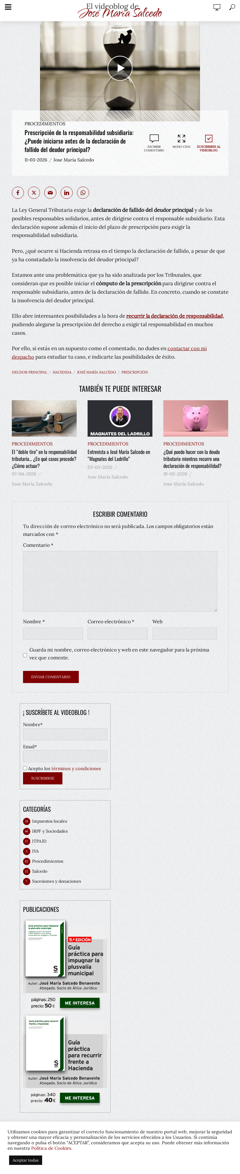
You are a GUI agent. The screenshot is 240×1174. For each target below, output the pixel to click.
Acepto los (62, 768)
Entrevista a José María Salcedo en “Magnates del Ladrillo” (119, 455)
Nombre (34, 621)
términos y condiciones (76, 768)
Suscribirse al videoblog (208, 143)
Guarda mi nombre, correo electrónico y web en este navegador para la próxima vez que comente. (119, 653)
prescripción (135, 372)
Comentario (38, 544)
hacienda (62, 372)
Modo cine (181, 141)
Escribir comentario (154, 148)
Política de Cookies (51, 1148)
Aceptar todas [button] (25, 1160)
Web (157, 621)
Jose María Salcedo (73, 160)
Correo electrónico (111, 621)
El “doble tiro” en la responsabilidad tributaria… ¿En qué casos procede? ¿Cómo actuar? (44, 458)
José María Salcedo (96, 372)
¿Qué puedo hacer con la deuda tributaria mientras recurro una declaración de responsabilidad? (192, 458)
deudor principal (29, 372)
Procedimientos (45, 124)
